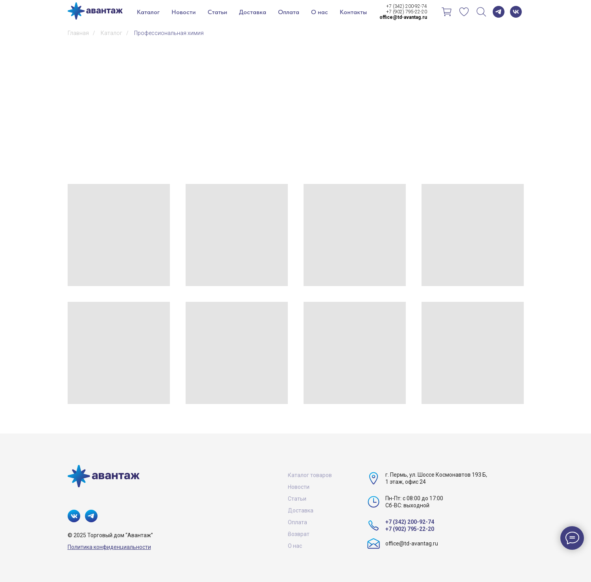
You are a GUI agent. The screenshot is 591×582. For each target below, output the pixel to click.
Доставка (252, 12)
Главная (78, 33)
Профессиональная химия (169, 33)
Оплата (288, 12)
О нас (319, 12)
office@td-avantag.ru (411, 543)
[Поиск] (481, 12)
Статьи (217, 12)
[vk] (516, 12)
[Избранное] (464, 12)
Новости (183, 12)
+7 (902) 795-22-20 (406, 12)
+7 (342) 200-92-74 (406, 6)
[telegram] (498, 12)
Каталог (148, 12)
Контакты (353, 12)
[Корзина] (447, 12)
